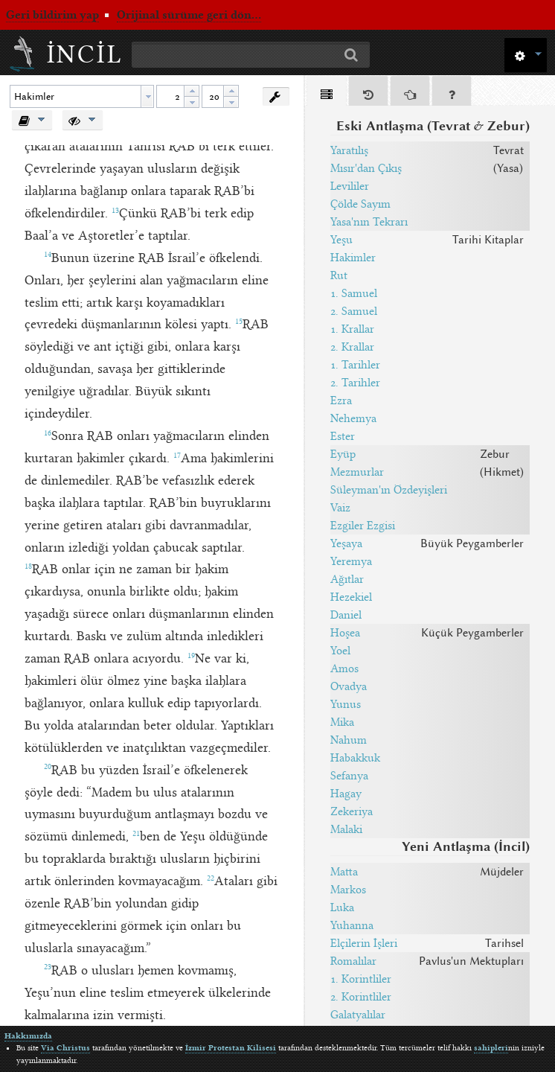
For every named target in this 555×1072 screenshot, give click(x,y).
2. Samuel (353, 311)
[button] (525, 53)
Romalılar (353, 961)
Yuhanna (351, 925)
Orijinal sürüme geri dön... (189, 15)
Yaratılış (349, 150)
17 (177, 455)
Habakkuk (355, 758)
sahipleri (491, 1048)
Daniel (346, 615)
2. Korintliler (360, 997)
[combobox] (82, 96)
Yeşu (341, 239)
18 (28, 566)
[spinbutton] (170, 96)
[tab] (327, 93)
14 (47, 254)
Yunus (345, 704)
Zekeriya (351, 811)
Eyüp (343, 454)
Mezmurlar (357, 472)
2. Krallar (352, 347)
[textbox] (75, 96)
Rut (338, 275)
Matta (344, 871)
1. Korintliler (360, 979)
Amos (344, 668)
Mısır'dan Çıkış (366, 168)
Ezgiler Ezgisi (362, 525)
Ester (342, 436)
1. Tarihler (355, 364)
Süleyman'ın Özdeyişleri (388, 490)
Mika (342, 722)
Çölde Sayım (360, 204)
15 (239, 321)
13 (115, 210)
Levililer (349, 186)
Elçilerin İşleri (363, 943)
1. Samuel (353, 293)
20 (47, 766)
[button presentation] (147, 96)
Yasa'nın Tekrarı (369, 222)
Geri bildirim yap (52, 15)
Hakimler (353, 257)
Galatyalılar (357, 1014)
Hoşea (345, 632)
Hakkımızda (28, 1036)
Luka (342, 907)
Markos (348, 889)
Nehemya (353, 418)
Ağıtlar (347, 579)
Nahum (348, 740)
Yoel (340, 650)
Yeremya (351, 561)
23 (47, 967)
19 (191, 655)
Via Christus (65, 1048)
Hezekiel (351, 597)
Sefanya (349, 775)
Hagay (346, 793)
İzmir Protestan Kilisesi (230, 1048)
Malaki (346, 829)
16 (47, 433)
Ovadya (348, 686)
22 (210, 878)
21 (136, 833)
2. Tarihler (355, 382)
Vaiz (340, 507)
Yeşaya (346, 543)
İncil (85, 54)
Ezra (341, 400)
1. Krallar (352, 329)
